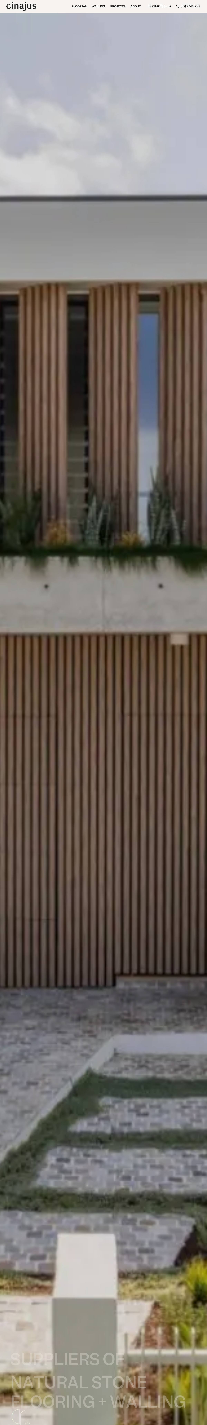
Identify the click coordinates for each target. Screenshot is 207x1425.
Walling (98, 6)
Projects (117, 6)
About (136, 6)
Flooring (79, 6)
